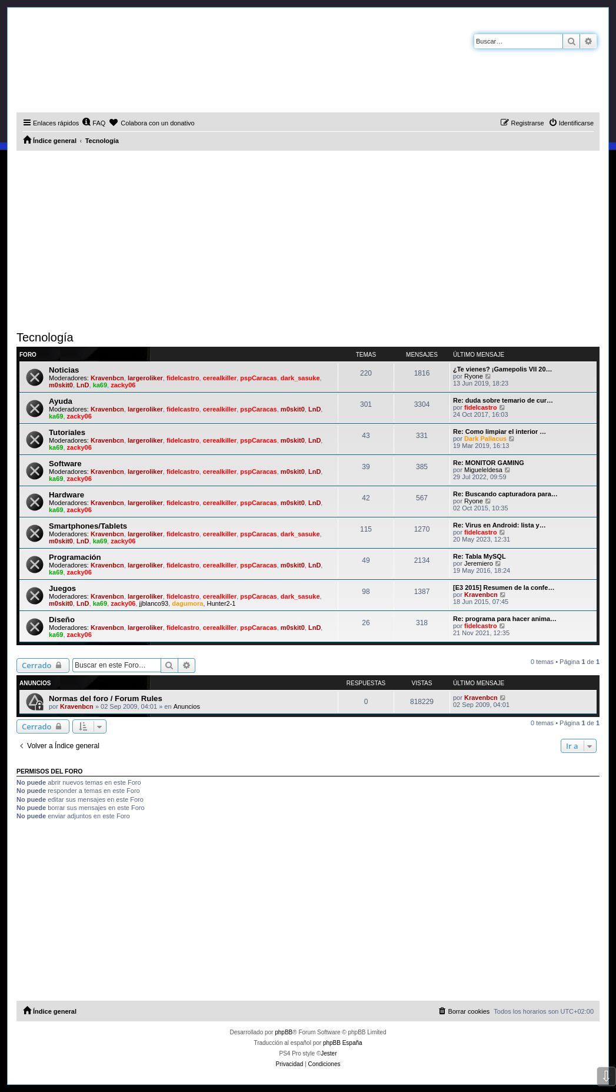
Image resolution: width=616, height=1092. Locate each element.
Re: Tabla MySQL (479, 556)
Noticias (64, 370)
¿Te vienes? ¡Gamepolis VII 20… (502, 369)
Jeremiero (478, 563)
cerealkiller (220, 377)
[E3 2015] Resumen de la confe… (503, 587)
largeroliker (145, 377)
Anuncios (187, 706)
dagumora (187, 603)
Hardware (66, 494)
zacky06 (123, 385)
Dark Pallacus (485, 438)
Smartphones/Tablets (88, 526)
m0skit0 (61, 385)
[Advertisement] (308, 239)
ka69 (100, 385)
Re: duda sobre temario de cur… (503, 400)
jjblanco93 (154, 603)
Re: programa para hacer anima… (505, 618)
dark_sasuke (300, 377)
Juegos (62, 588)
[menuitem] (93, 123)
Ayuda (60, 401)
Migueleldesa (483, 469)
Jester (329, 1053)
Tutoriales (67, 432)
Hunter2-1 (221, 603)
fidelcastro (183, 377)
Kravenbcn (107, 377)
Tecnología (45, 337)
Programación (75, 557)
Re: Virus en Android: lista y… (499, 525)
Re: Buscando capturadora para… (505, 493)
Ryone (473, 376)
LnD (82, 385)
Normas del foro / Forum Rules (105, 698)
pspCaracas (258, 377)
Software (65, 463)
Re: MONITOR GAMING (488, 462)
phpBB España (342, 1043)
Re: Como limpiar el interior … (499, 431)
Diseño (62, 619)
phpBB (283, 1032)
